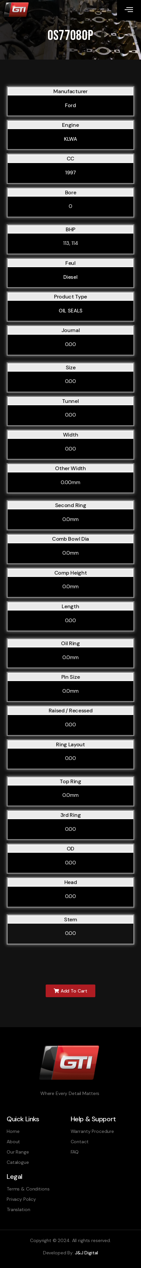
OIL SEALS (71, 310)
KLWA (70, 139)
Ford (70, 105)
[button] (70, 991)
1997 (70, 172)
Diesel (70, 277)
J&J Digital (86, 1253)
